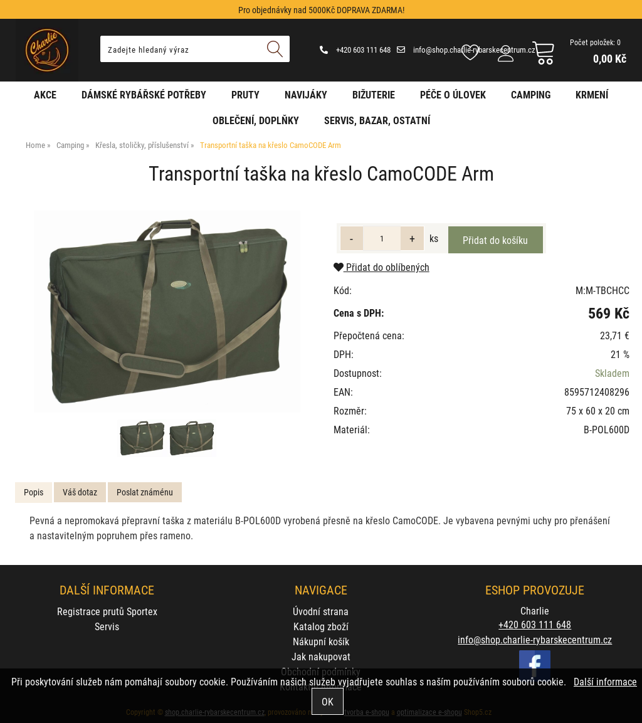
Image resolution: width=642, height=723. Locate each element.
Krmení (592, 94)
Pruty (245, 94)
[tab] (33, 492)
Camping (530, 94)
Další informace (605, 681)
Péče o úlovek (453, 94)
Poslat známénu (145, 492)
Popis (33, 492)
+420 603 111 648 (355, 49)
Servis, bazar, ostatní (377, 120)
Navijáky (306, 94)
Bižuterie (373, 94)
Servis (107, 626)
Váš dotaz (80, 492)
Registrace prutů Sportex (107, 611)
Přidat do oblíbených (381, 266)
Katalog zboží (321, 626)
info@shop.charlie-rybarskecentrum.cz (466, 49)
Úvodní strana (321, 611)
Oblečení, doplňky (256, 120)
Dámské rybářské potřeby (144, 94)
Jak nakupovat (321, 656)
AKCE (45, 94)
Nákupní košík (321, 641)
